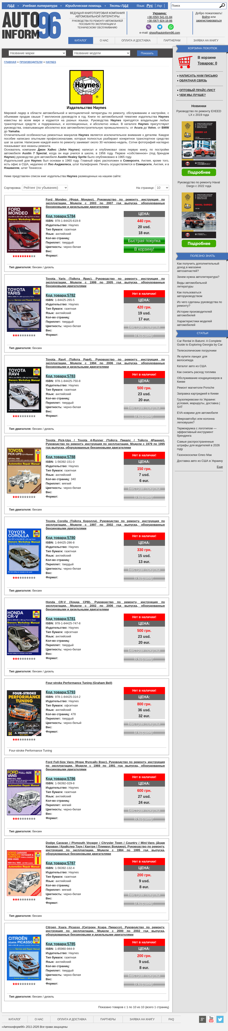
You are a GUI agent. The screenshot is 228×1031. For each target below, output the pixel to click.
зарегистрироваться (209, 20)
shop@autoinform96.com (164, 32)
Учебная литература (40, 6)
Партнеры (108, 1019)
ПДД (11, 6)
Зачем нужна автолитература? (198, 277)
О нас (104, 40)
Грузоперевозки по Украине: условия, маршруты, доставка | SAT (198, 403)
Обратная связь (193, 80)
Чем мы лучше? (192, 95)
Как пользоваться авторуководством (189, 294)
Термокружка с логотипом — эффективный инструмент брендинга (197, 432)
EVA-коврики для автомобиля (197, 412)
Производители (30, 62)
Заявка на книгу (205, 40)
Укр (159, 6)
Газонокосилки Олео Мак (194, 455)
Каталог (81, 40)
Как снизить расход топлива (196, 372)
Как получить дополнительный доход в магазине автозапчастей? (198, 267)
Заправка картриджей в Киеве (198, 393)
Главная (10, 62)
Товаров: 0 (207, 63)
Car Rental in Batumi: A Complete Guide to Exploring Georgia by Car (200, 342)
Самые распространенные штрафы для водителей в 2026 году (198, 445)
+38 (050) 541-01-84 (159, 17)
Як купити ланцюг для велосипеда (192, 358)
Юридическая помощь (83, 6)
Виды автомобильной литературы (192, 284)
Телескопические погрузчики (197, 350)
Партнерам (172, 40)
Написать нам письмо (198, 75)
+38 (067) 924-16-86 (159, 20)
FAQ (171, 1019)
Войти (206, 17)
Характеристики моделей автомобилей (194, 323)
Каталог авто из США (191, 366)
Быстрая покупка (144, 240)
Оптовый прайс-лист (197, 90)
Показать (147, 53)
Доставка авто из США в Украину (200, 461)
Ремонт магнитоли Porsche (195, 387)
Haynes (51, 62)
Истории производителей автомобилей (194, 313)
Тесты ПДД (119, 6)
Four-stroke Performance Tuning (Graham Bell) (79, 683)
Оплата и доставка (136, 40)
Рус (150, 6)
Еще (220, 466)
